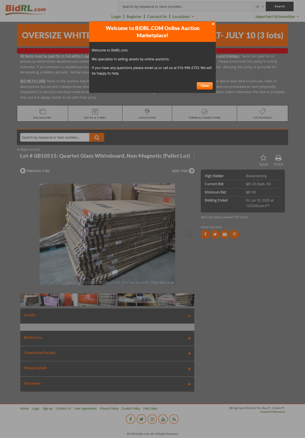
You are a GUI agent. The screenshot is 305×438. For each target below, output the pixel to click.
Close (205, 85)
